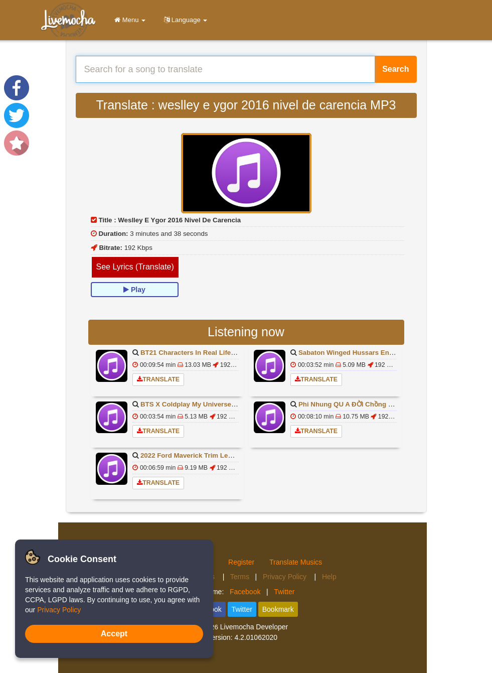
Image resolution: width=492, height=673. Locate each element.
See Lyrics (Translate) (135, 266)
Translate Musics (295, 562)
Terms (239, 577)
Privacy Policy (285, 577)
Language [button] (183, 20)
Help (329, 577)
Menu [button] (128, 20)
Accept (114, 633)
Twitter (284, 592)
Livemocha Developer (254, 627)
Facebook (245, 592)
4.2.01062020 (255, 637)
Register (241, 562)
